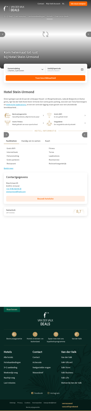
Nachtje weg (9, 377)
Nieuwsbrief (38, 372)
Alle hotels (8, 357)
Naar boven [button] (12, 309)
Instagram (54, 393)
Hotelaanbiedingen (12, 362)
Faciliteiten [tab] (11, 140)
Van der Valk (77, 336)
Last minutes (20, 16)
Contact (41, 3)
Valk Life (65, 377)
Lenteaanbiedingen (36, 16)
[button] (6, 134)
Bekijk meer (8, 168)
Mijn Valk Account (53, 3)
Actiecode (37, 362)
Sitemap (13, 403)
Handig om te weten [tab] (30, 140)
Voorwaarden (37, 403)
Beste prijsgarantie (14, 336)
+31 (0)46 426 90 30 (13, 189)
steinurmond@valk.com (16, 191)
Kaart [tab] (47, 140)
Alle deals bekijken (78, 3)
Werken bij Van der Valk (71, 382)
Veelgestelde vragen (42, 367)
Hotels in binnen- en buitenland (35, 337)
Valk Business (67, 372)
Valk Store (65, 367)
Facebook (37, 393)
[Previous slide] (2, 34)
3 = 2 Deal (8, 16)
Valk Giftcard (66, 362)
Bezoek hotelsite (45, 198)
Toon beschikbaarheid (45, 78)
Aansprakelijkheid (50, 403)
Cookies (27, 403)
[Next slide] (88, 34)
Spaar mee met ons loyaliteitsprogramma (56, 337)
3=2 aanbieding (10, 367)
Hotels (50, 16)
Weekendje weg (11, 372)
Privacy (20, 403)
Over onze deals (62, 16)
